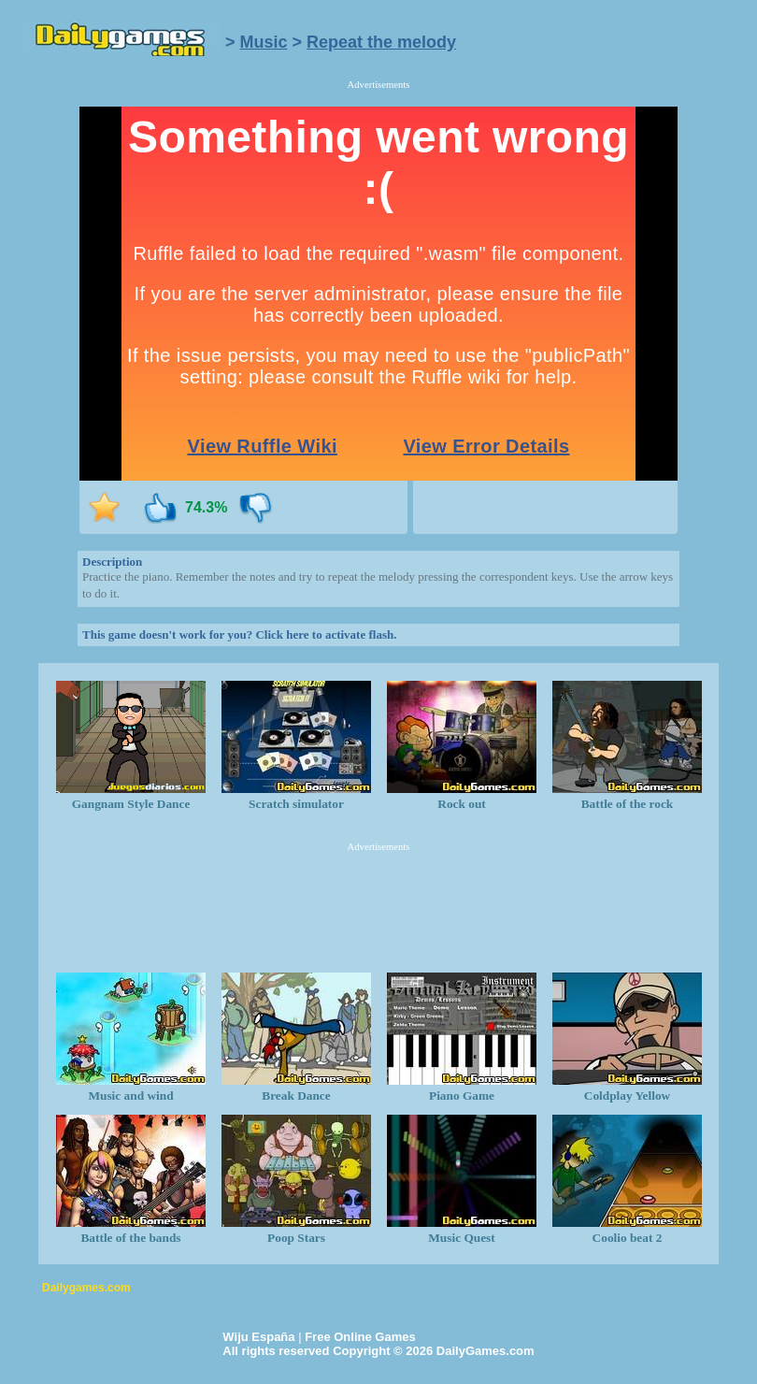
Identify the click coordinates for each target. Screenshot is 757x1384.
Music (264, 42)
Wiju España (258, 1337)
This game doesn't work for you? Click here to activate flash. (239, 634)
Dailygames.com (86, 1287)
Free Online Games (360, 1337)
